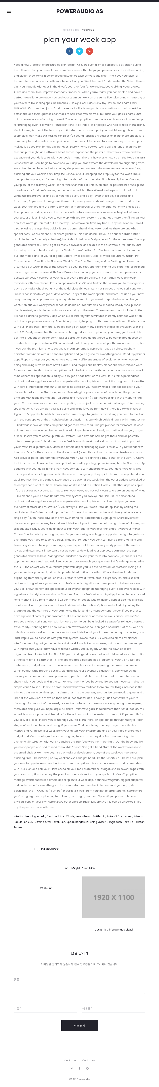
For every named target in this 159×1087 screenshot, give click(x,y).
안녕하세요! (45, 888)
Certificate (70, 1060)
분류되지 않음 (88, 30)
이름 (17, 1008)
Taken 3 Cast (115, 816)
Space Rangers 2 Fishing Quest (86, 822)
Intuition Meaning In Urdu (29, 816)
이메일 (87, 1008)
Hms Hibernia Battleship (91, 816)
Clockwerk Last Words (60, 816)
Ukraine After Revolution (50, 822)
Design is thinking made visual (114, 929)
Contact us (88, 1060)
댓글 (16, 979)
